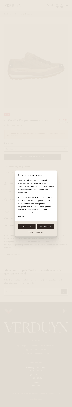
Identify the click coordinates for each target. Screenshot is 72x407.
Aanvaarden (45, 226)
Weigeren (26, 226)
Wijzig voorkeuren (36, 232)
